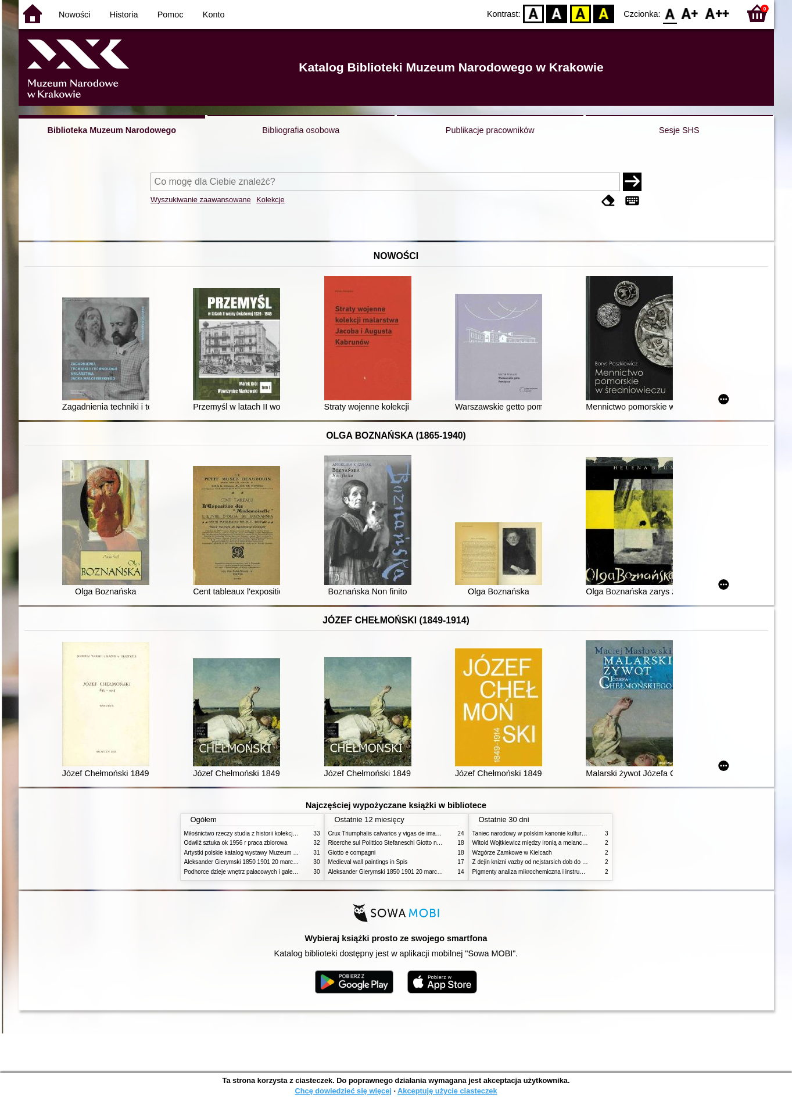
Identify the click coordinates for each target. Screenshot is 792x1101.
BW (557, 13)
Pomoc (170, 14)
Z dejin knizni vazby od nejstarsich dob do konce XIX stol (546, 862)
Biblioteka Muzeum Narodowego (112, 130)
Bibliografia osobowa (300, 130)
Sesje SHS (679, 130)
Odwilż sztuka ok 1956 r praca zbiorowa (236, 843)
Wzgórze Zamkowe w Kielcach (512, 852)
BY (604, 13)
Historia (124, 14)
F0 (670, 13)
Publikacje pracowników (490, 130)
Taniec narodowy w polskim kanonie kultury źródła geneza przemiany (562, 833)
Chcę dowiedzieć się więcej (343, 1090)
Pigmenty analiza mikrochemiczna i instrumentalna (538, 872)
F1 (690, 13)
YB (580, 13)
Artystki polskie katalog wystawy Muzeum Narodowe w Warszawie (270, 852)
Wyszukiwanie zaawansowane (200, 199)
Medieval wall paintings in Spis (368, 862)
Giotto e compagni (352, 852)
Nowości (74, 14)
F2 (717, 13)
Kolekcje (270, 199)
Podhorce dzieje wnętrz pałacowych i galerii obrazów (252, 872)
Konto (214, 14)
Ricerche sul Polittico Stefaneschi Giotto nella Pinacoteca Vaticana (414, 843)
